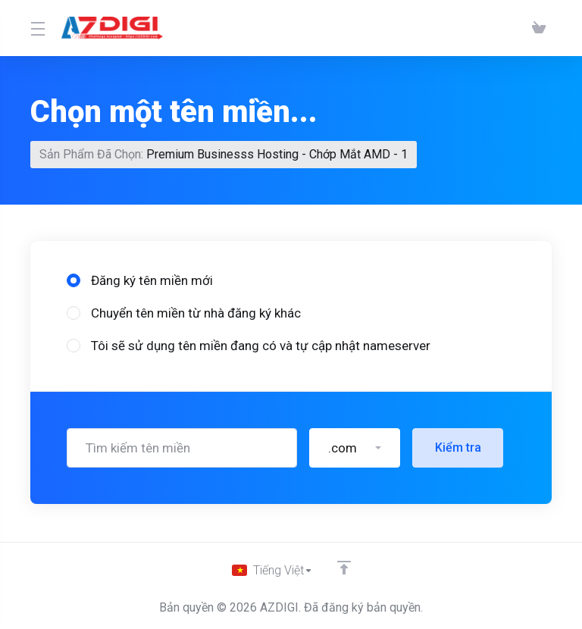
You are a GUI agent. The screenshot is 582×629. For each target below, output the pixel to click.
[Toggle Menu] (36, 28)
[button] (354, 448)
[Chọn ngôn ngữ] (272, 570)
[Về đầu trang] (346, 566)
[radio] (73, 280)
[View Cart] (539, 28)
